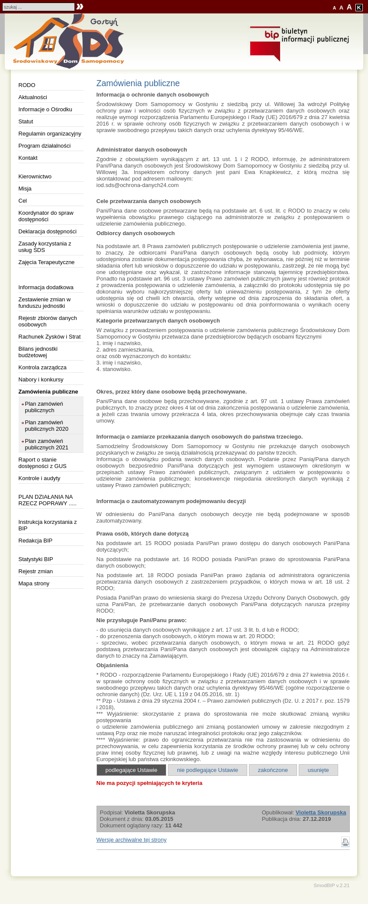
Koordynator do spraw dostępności (46, 216)
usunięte (318, 770)
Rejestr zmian (36, 571)
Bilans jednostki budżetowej (38, 351)
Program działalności (45, 145)
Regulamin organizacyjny (50, 133)
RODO (27, 85)
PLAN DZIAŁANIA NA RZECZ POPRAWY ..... (48, 500)
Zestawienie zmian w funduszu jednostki (45, 302)
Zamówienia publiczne (48, 391)
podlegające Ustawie (132, 770)
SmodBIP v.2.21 (331, 885)
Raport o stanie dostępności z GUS (43, 462)
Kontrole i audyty (40, 478)
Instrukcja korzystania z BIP (48, 525)
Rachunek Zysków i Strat (50, 336)
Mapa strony (34, 583)
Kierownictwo (35, 176)
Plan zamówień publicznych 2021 (46, 444)
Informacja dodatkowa (46, 287)
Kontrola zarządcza (43, 367)
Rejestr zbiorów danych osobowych (48, 321)
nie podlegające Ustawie (207, 770)
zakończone (273, 770)
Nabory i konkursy (41, 379)
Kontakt (28, 158)
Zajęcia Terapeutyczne (47, 262)
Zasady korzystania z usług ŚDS (45, 246)
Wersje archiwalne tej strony (132, 839)
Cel (23, 200)
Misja (25, 188)
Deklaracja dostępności (48, 231)
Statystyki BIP (36, 559)
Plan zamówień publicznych (44, 406)
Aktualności (33, 97)
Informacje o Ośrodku (45, 109)
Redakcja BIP (36, 540)
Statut (26, 121)
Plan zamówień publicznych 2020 (46, 425)
